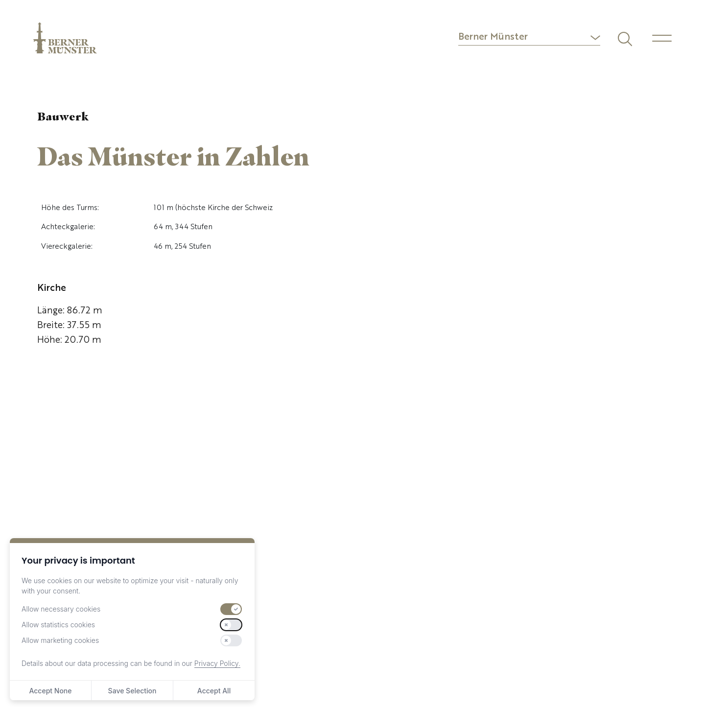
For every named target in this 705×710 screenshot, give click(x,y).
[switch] (231, 609)
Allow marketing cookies (60, 640)
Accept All (214, 690)
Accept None (50, 690)
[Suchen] (624, 38)
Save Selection (132, 690)
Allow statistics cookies (58, 624)
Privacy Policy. (217, 663)
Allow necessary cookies (61, 609)
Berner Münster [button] (493, 37)
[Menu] (662, 38)
